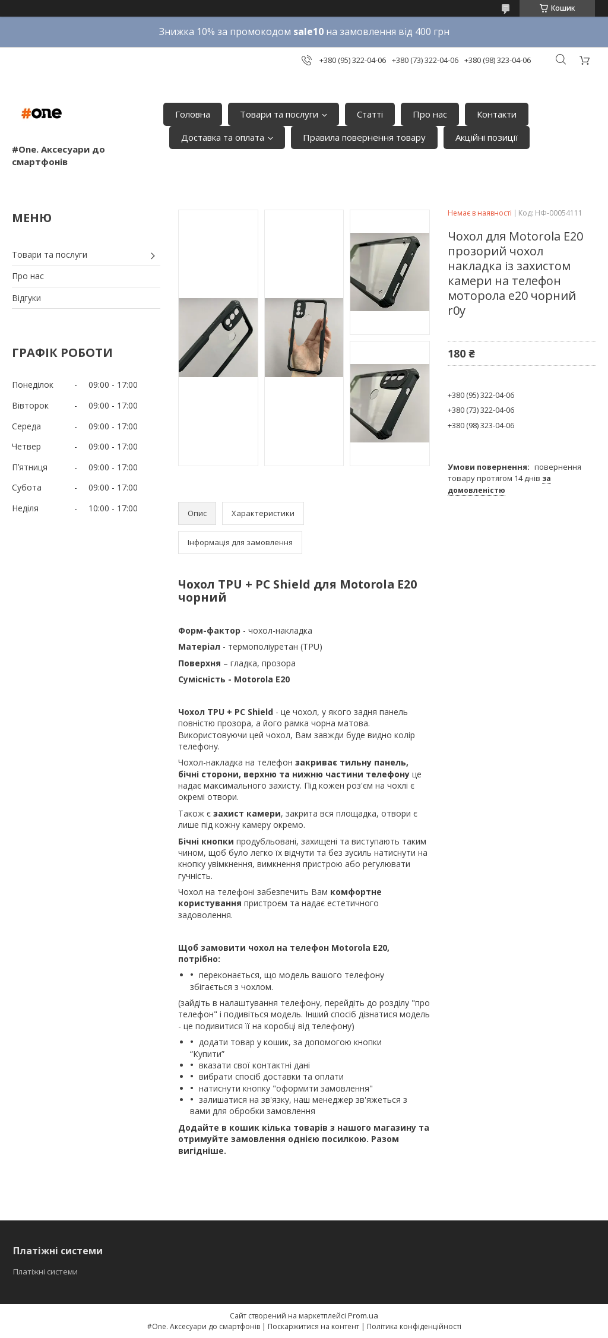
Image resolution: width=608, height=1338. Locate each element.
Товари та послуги (279, 114)
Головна (192, 114)
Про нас (430, 114)
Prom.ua (363, 1315)
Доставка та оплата (222, 137)
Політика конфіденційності (414, 1326)
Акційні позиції (486, 137)
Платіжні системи (45, 1271)
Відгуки (26, 297)
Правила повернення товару (364, 137)
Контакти (497, 114)
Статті (370, 114)
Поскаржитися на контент (313, 1326)
